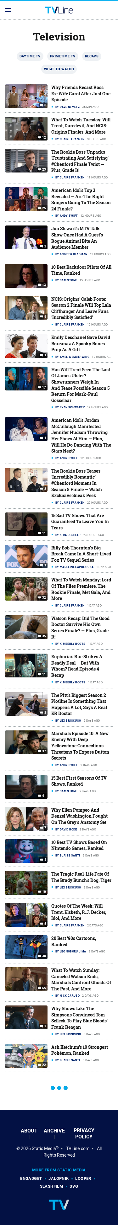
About (29, 1130)
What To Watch (59, 69)
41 (44, 796)
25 (44, 208)
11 (44, 533)
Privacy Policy (84, 1134)
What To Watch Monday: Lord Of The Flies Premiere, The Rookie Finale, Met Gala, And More (81, 589)
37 (44, 751)
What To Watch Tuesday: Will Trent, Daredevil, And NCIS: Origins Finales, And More (80, 126)
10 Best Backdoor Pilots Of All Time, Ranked (81, 270)
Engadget (31, 1178)
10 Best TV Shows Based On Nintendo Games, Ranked (79, 845)
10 (44, 892)
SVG (74, 1186)
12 (44, 137)
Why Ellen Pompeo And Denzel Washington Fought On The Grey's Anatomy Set (79, 816)
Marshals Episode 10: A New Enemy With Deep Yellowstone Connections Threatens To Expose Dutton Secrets (80, 745)
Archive (54, 1130)
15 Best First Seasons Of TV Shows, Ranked (79, 781)
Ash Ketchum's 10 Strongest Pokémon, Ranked (79, 1050)
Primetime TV (63, 56)
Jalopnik (58, 1178)
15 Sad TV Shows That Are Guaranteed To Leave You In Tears (80, 521)
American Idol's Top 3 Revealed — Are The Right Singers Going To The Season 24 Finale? (81, 199)
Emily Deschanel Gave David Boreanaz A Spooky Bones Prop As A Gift (80, 343)
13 (44, 285)
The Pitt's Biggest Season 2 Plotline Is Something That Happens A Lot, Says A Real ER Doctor (79, 704)
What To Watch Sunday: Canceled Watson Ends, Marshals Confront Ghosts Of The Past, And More (81, 979)
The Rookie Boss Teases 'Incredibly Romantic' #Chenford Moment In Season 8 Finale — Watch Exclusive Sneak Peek (76, 483)
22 (44, 1065)
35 (44, 636)
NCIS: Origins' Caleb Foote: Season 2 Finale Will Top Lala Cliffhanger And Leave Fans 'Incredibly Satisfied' (81, 308)
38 (44, 956)
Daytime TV (30, 56)
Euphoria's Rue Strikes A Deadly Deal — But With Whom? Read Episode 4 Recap (76, 666)
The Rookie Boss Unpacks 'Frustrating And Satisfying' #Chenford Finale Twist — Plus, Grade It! (80, 161)
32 (44, 598)
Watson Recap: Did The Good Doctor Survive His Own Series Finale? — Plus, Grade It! (80, 627)
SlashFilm (51, 1186)
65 (44, 988)
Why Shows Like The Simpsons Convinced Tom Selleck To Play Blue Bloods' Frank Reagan (79, 1017)
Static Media (44, 1148)
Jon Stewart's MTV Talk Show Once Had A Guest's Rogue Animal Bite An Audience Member (77, 237)
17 (44, 387)
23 (44, 169)
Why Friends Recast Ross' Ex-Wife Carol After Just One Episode (80, 93)
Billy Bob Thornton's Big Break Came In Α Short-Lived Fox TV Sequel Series (81, 554)
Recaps (91, 56)
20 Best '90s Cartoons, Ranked (73, 941)
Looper (83, 1178)
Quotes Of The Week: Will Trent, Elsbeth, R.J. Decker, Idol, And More (78, 912)
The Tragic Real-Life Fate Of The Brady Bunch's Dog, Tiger (81, 877)
